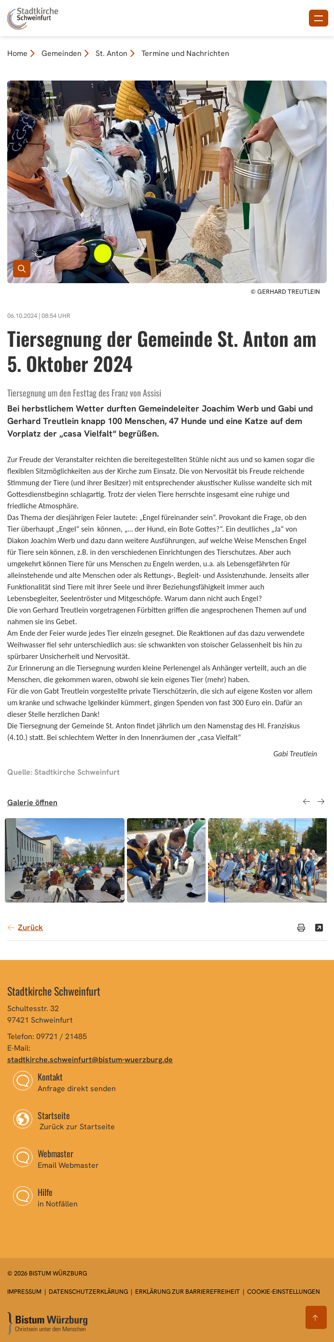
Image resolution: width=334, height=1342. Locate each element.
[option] (65, 860)
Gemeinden (62, 53)
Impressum (25, 1291)
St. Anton (111, 53)
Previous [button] (306, 801)
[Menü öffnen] (318, 18)
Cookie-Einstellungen (283, 1291)
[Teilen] (319, 927)
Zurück (30, 927)
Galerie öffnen (32, 802)
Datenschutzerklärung (89, 1291)
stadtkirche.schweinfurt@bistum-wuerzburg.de (90, 1059)
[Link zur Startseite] (32, 17)
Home (17, 53)
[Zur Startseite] (47, 1323)
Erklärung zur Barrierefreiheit (187, 1291)
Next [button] (321, 801)
